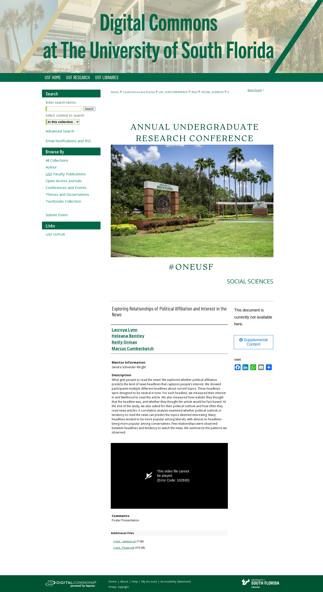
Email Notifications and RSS (68, 140)
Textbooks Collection (63, 201)
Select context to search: (65, 115)
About (124, 581)
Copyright (123, 587)
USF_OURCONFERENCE (173, 92)
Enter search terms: (61, 102)
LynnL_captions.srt (124, 541)
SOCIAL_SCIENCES (212, 92)
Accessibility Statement (176, 581)
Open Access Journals (64, 180)
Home (115, 92)
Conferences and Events (139, 92)
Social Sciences (250, 281)
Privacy (113, 587)
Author (51, 167)
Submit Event (57, 214)
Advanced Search (60, 131)
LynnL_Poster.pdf (123, 547)
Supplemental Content (253, 342)
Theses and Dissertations (67, 194)
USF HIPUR (55, 234)
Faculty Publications (66, 173)
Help (135, 581)
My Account (149, 581)
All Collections (57, 160)
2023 (195, 92)
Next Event (255, 90)
